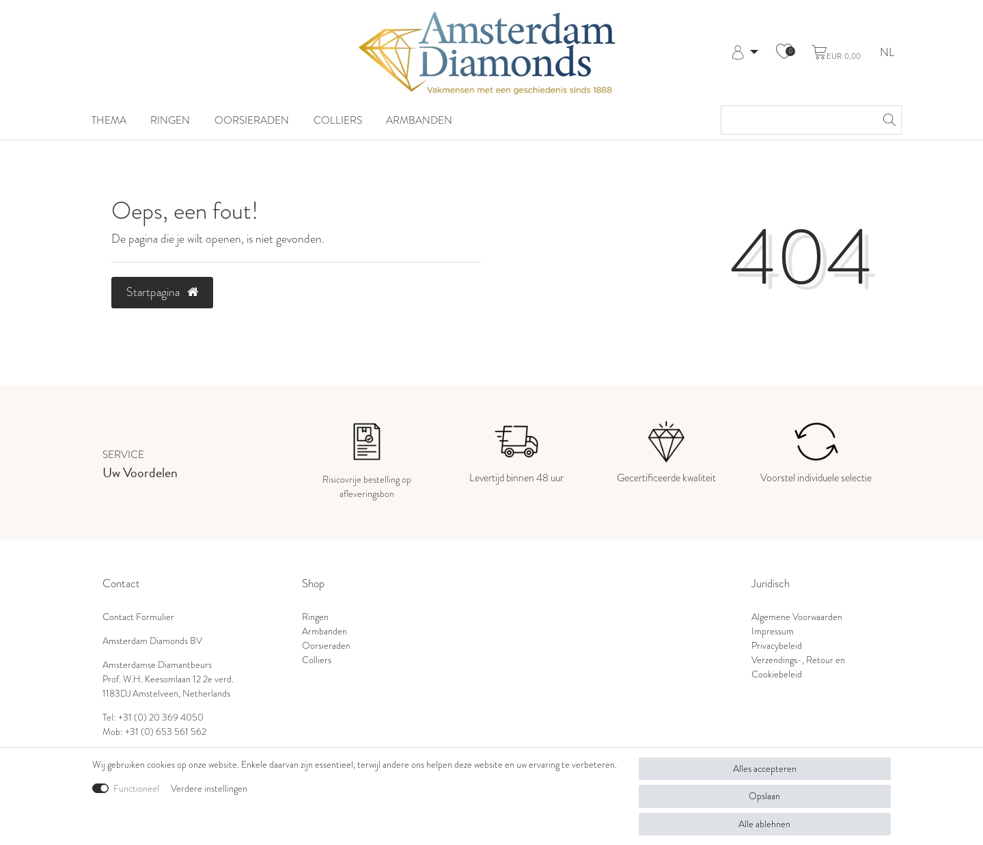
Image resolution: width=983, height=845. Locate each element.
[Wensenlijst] (784, 52)
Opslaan (764, 796)
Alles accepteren (765, 768)
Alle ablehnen (764, 824)
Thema (109, 120)
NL (887, 53)
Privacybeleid (776, 645)
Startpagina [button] (162, 292)
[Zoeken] (887, 120)
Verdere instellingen (209, 788)
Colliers (338, 120)
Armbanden (419, 120)
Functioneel (136, 788)
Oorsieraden (251, 120)
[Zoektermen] (797, 120)
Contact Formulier (138, 616)
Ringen (170, 120)
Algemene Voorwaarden (796, 616)
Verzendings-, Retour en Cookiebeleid (798, 667)
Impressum (772, 631)
